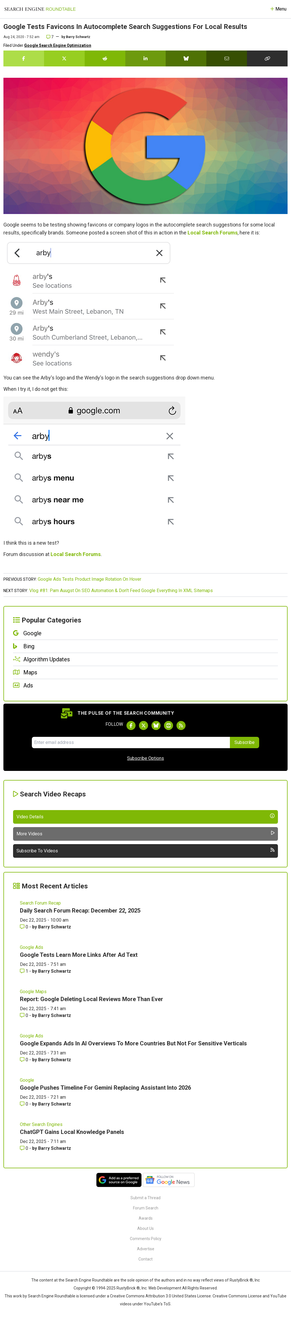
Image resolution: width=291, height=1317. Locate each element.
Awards (146, 1218)
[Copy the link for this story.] (267, 58)
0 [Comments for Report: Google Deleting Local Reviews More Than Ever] (24, 1015)
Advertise (145, 1249)
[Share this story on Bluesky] (186, 58)
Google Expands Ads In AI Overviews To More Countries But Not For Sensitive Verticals (133, 1043)
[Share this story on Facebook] (23, 58)
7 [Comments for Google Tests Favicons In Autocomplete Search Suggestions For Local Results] (49, 37)
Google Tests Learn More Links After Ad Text (79, 954)
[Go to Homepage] (40, 9)
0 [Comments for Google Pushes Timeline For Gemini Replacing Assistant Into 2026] (24, 1104)
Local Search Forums (213, 233)
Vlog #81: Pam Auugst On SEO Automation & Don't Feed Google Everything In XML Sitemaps (121, 590)
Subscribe (244, 742)
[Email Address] (131, 742)
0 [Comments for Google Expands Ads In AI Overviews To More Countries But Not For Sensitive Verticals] (24, 1059)
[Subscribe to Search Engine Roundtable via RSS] (181, 725)
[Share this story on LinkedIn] (145, 58)
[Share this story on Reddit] (105, 58)
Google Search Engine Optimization (57, 45)
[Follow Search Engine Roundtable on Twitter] (143, 725)
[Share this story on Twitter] (64, 58)
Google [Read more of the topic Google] (27, 1080)
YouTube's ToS (157, 1304)
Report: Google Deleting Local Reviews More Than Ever (91, 999)
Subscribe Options (145, 758)
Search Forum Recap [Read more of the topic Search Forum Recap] (40, 903)
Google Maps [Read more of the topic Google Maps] (33, 991)
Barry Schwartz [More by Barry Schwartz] (54, 927)
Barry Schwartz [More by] (78, 37)
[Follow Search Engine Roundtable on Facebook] (131, 725)
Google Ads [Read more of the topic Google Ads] (31, 947)
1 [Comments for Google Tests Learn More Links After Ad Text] (24, 971)
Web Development (164, 1288)
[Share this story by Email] (226, 58)
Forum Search (145, 1208)
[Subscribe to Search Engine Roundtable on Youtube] (168, 725)
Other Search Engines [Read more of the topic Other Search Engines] (41, 1124)
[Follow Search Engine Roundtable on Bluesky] (156, 725)
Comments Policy (145, 1238)
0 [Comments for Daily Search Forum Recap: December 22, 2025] (24, 927)
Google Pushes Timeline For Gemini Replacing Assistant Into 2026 (105, 1087)
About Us (145, 1228)
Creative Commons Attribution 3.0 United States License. (161, 1296)
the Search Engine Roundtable (86, 1280)
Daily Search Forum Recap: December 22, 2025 (80, 910)
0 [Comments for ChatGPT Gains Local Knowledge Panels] (24, 1148)
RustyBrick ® (128, 1288)
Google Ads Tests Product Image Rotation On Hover (89, 579)
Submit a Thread (145, 1198)
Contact (145, 1259)
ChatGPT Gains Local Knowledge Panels (72, 1132)
